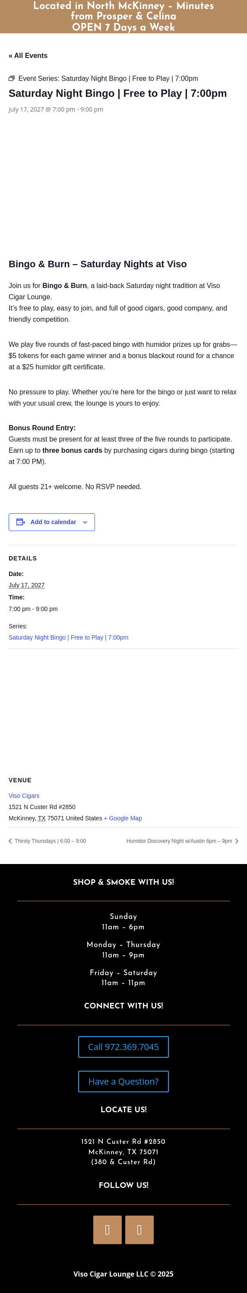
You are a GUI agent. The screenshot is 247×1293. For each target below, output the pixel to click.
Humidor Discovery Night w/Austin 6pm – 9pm (180, 841)
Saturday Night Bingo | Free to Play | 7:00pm (68, 637)
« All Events (28, 55)
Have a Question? (123, 1081)
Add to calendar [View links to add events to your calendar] (53, 521)
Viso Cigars (24, 795)
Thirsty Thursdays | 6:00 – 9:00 (49, 841)
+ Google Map (123, 818)
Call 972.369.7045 (123, 1047)
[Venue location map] (123, 711)
